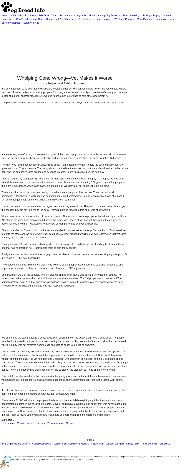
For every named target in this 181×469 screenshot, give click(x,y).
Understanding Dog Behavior (104, 15)
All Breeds (16, 15)
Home (5, 15)
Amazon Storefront (115, 444)
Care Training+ (103, 19)
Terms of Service (149, 444)
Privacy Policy (132, 444)
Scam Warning (31, 22)
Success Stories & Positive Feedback (71, 444)
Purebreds (30, 15)
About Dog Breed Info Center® (15, 444)
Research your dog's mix (72, 15)
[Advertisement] (90, 46)
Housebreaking (131, 15)
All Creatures (85, 19)
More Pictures (144, 19)
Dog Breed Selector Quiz (29, 19)
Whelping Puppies (124, 19)
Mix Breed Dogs (47, 15)
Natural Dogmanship (41, 444)
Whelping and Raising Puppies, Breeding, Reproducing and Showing (38, 423)
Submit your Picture (165, 19)
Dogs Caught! (53, 19)
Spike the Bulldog (11, 22)
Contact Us (164, 444)
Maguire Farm (97, 444)
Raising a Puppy (151, 15)
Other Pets (69, 19)
